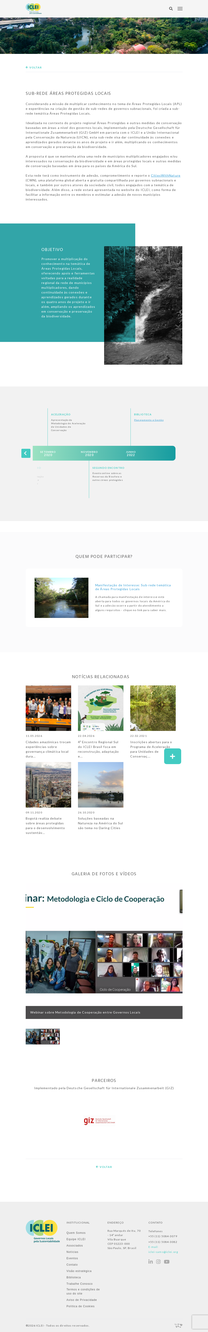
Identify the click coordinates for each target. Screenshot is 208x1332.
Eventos (72, 1258)
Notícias (72, 1252)
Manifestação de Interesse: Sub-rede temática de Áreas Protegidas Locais (134, 587)
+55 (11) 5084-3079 (162, 1236)
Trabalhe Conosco (80, 1283)
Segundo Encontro (109, 467)
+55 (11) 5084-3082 (162, 1242)
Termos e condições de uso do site (83, 1291)
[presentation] (25, 453)
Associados (75, 1245)
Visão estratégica (79, 1271)
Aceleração (61, 414)
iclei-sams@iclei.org (163, 1252)
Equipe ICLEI (76, 1239)
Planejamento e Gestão (149, 420)
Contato (72, 1264)
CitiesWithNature (165, 175)
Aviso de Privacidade (82, 1300)
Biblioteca (143, 414)
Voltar (34, 67)
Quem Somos (76, 1232)
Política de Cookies (81, 1306)
